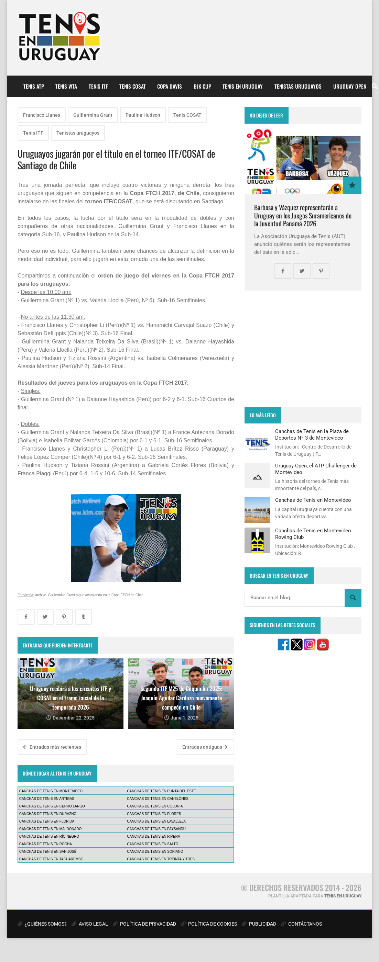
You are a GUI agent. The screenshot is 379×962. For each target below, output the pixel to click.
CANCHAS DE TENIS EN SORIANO (155, 851)
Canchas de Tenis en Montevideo (313, 500)
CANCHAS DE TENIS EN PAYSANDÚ (156, 829)
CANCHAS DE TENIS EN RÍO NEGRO (49, 836)
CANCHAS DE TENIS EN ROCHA (45, 844)
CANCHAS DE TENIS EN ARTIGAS (46, 799)
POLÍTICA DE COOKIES (209, 924)
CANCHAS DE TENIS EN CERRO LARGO (52, 806)
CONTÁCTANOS (301, 924)
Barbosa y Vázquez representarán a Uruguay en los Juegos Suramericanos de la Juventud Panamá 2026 (302, 215)
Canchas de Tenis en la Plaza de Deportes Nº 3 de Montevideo (312, 434)
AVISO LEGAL (90, 924)
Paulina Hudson (143, 115)
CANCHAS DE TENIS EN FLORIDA (46, 821)
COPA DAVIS (169, 86)
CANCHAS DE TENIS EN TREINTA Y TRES (161, 859)
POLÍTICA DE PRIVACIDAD (144, 924)
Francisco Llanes (41, 115)
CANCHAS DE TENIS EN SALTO (152, 844)
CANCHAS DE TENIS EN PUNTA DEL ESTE (161, 791)
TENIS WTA (66, 86)
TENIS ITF (98, 86)
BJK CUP (202, 86)
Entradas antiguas (204, 747)
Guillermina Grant (92, 115)
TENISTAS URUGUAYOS (298, 86)
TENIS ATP (33, 86)
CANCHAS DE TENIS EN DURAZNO (48, 814)
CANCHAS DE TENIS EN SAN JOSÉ (48, 851)
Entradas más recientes (52, 747)
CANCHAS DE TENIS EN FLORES (154, 814)
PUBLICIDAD (259, 924)
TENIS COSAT (132, 86)
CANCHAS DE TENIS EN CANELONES (157, 799)
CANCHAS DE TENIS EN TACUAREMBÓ (51, 859)
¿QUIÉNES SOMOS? (42, 924)
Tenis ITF (33, 133)
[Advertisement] (303, 349)
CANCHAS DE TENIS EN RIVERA (153, 836)
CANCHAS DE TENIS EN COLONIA (155, 806)
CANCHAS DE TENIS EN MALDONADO (50, 829)
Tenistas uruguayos (77, 133)
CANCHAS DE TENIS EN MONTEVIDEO (51, 791)
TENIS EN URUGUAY (243, 86)
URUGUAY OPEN (349, 86)
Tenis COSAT (187, 115)
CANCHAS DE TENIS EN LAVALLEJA (156, 821)
